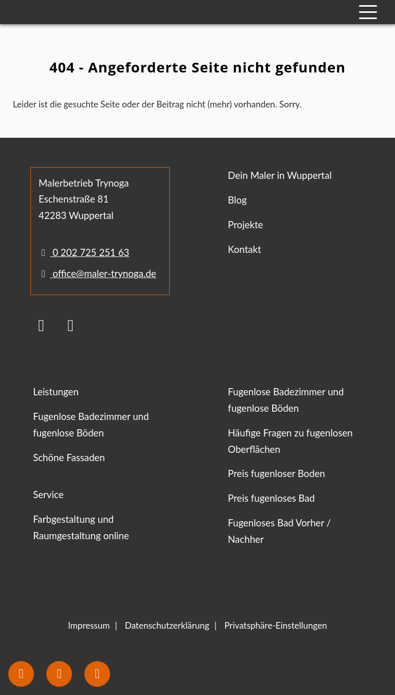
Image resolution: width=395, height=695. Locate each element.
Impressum (89, 625)
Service (48, 494)
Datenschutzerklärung (167, 625)
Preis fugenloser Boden (276, 473)
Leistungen (56, 391)
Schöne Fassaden (69, 457)
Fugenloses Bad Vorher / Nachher (279, 531)
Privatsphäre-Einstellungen (275, 625)
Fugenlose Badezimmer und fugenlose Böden (91, 424)
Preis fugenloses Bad (271, 498)
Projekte (245, 224)
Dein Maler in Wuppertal (280, 175)
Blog (237, 200)
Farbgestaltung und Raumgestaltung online (81, 527)
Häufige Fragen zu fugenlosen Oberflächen (290, 441)
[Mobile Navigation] (368, 12)
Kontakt (244, 249)
